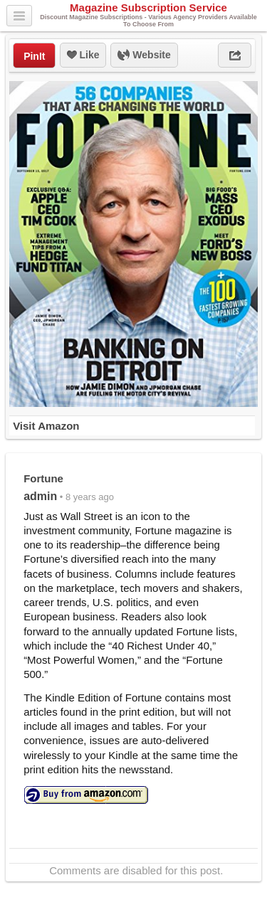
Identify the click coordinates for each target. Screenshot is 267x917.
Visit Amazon (46, 426)
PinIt (34, 56)
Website (143, 55)
